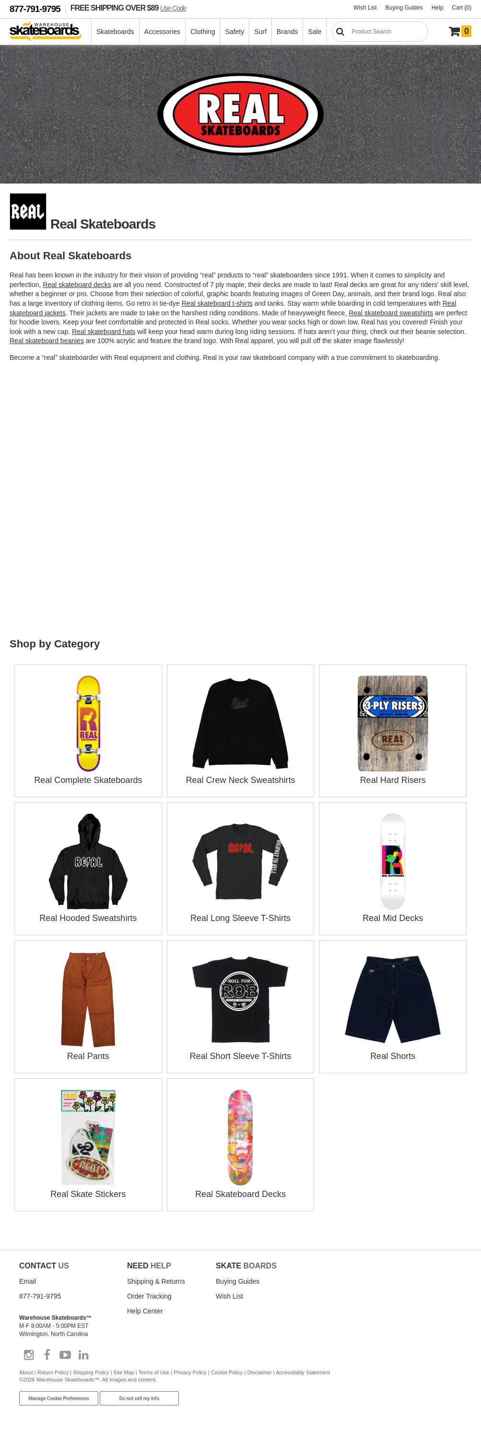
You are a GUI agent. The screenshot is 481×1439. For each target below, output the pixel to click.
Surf (260, 31)
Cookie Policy (227, 1372)
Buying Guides (404, 7)
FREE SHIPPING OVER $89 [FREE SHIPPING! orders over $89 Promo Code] (128, 7)
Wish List (365, 7)
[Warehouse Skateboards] (51, 32)
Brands (287, 31)
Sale (314, 31)
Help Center (145, 1311)
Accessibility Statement (303, 1372)
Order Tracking (149, 1296)
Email (27, 1281)
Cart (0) (461, 7)
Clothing (202, 31)
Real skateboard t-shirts (217, 303)
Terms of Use (154, 1372)
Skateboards (115, 31)
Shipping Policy (91, 1372)
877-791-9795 (35, 9)
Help (438, 7)
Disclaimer (259, 1372)
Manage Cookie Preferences (58, 1398)
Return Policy (53, 1372)
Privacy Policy (190, 1372)
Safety (234, 31)
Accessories (162, 31)
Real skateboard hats (103, 331)
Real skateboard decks (77, 284)
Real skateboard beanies (47, 341)
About (26, 1372)
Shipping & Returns (156, 1281)
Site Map (123, 1372)
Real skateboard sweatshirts (391, 313)
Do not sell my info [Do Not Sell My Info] (139, 1398)
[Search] (380, 32)
